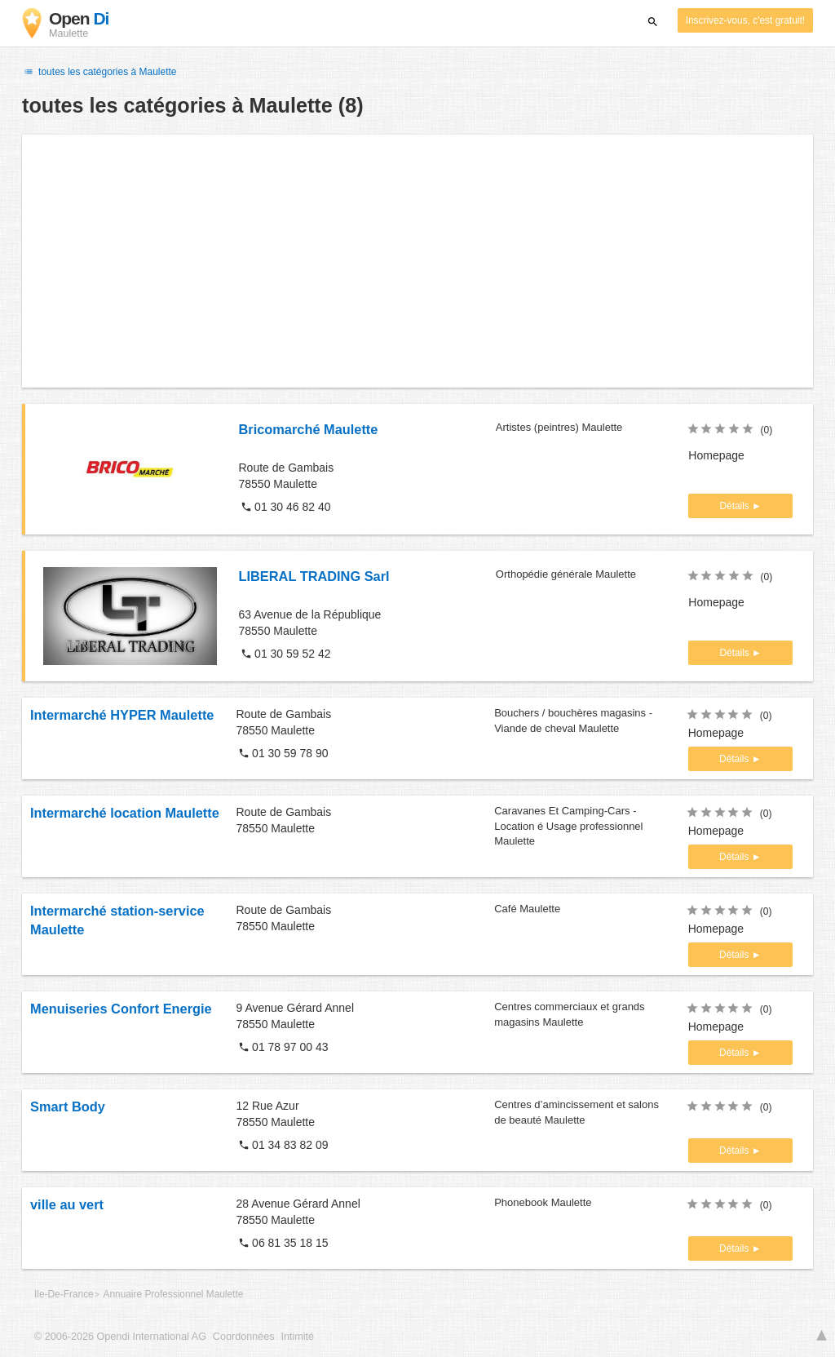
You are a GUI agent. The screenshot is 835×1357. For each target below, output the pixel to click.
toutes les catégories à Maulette (99, 72)
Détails (735, 506)
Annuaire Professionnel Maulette (173, 1294)
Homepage (716, 455)
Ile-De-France (64, 1294)
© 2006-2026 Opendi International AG (120, 1336)
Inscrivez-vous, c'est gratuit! (745, 20)
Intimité (297, 1336)
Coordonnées (244, 1336)
